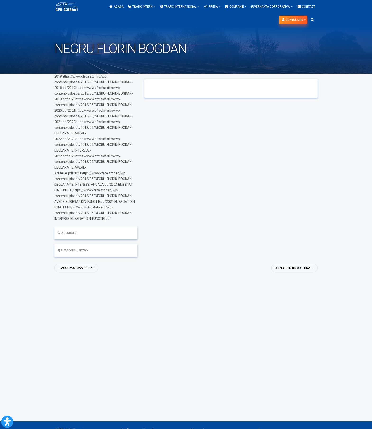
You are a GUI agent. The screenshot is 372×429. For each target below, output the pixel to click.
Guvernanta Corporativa (271, 6)
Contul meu (294, 20)
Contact (306, 6)
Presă (212, 6)
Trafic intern (141, 6)
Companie (236, 6)
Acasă (116, 6)
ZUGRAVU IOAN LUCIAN (78, 268)
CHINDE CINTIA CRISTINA (291, 268)
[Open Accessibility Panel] (7, 422)
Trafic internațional (179, 6)
